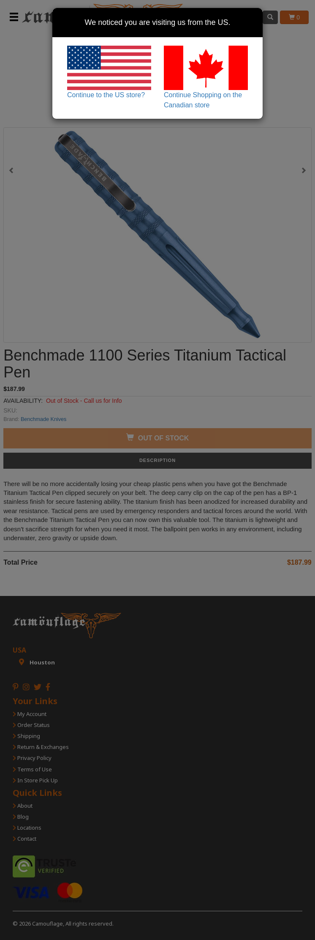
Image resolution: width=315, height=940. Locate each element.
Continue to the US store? (109, 72)
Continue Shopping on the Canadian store (206, 77)
